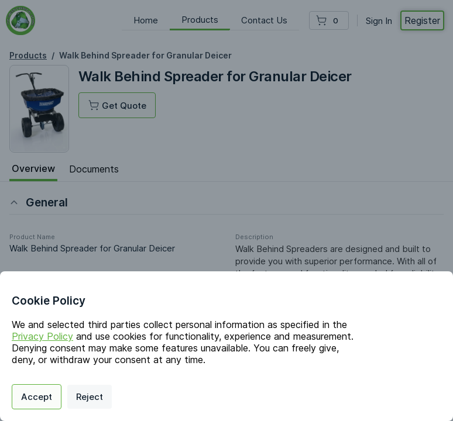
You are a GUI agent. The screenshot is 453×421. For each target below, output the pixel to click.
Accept (36, 396)
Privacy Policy (42, 336)
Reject (89, 396)
